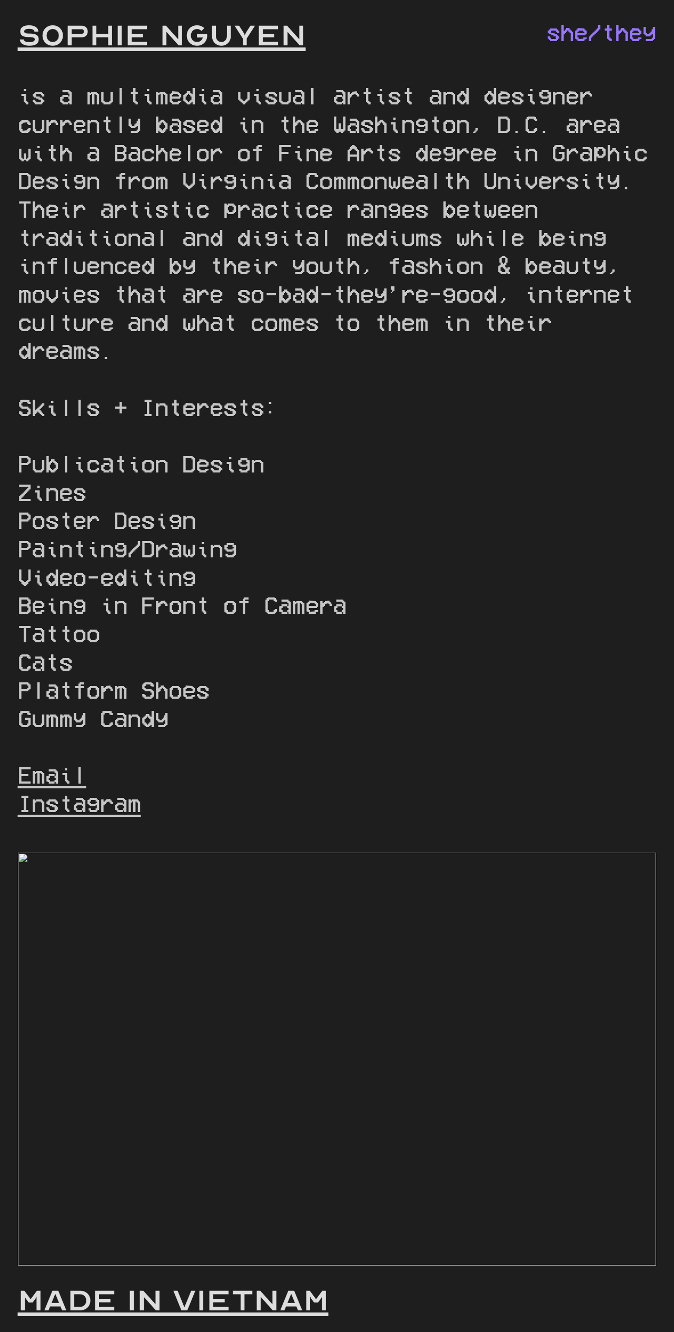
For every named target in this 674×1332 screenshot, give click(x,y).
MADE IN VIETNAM (173, 1300)
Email (52, 774)
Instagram (79, 803)
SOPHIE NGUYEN (162, 35)
